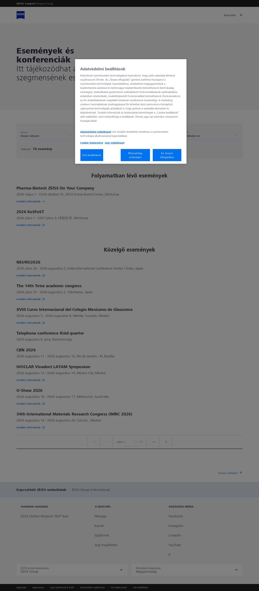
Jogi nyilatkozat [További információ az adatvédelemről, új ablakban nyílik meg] (114, 143)
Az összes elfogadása (167, 155)
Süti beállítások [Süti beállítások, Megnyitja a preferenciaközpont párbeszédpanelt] (91, 155)
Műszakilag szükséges (135, 155)
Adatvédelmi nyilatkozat (95, 132)
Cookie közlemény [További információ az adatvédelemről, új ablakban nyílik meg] (91, 143)
